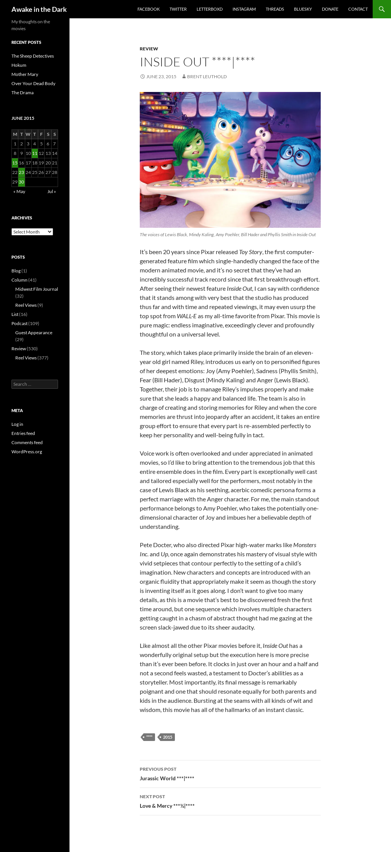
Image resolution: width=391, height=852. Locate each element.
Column (19, 280)
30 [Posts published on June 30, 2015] (21, 182)
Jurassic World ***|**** (230, 773)
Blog (16, 271)
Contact (358, 8)
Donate (330, 8)
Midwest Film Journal (36, 289)
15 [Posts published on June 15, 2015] (15, 163)
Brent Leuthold (207, 76)
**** (149, 736)
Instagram (244, 8)
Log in (17, 424)
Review (149, 49)
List (14, 314)
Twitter (178, 8)
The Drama (22, 92)
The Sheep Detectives (32, 56)
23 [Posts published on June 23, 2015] (21, 172)
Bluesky (303, 8)
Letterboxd (210, 8)
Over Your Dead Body (33, 83)
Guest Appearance (33, 332)
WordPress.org (26, 451)
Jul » (51, 191)
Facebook (148, 8)
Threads (275, 8)
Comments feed (27, 442)
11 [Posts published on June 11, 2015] (34, 153)
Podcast (19, 323)
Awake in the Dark (39, 9)
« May (19, 191)
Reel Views (26, 305)
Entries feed (23, 433)
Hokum (18, 65)
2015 (167, 736)
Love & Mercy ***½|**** (230, 800)
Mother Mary (24, 74)
